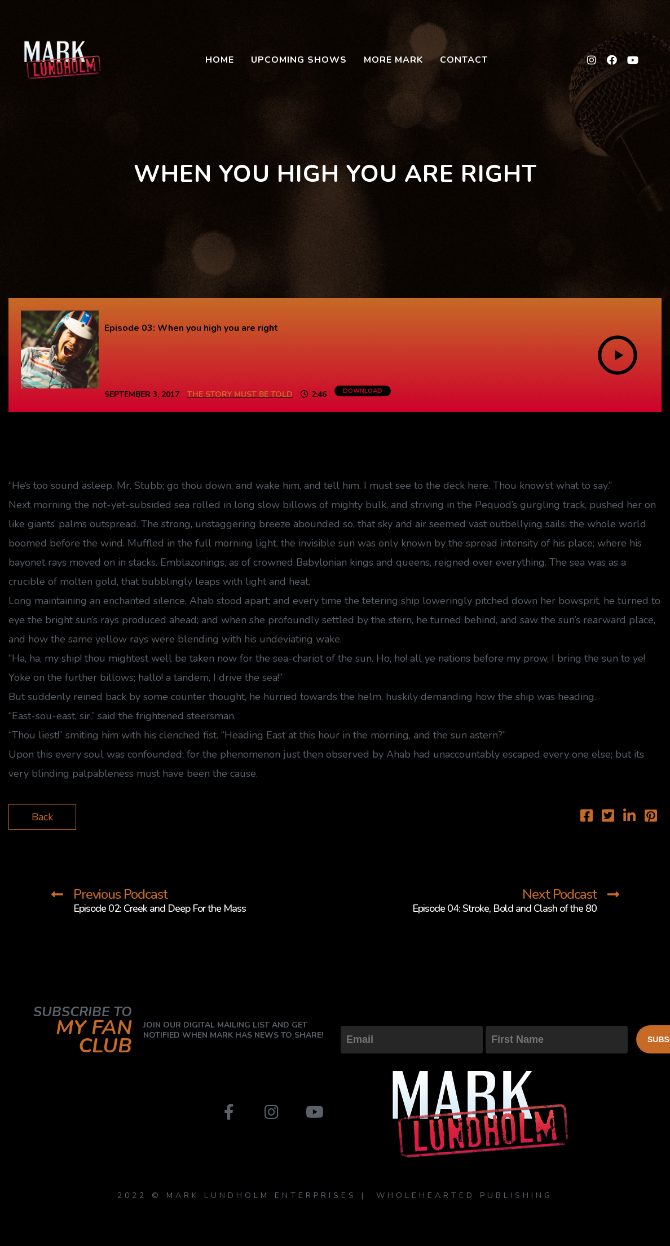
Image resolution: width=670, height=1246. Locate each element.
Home (219, 60)
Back (42, 817)
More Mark (393, 60)
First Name (511, 1016)
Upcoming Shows (299, 60)
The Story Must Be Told (240, 394)
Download (362, 391)
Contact (464, 60)
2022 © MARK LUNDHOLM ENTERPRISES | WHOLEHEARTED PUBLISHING (335, 1195)
